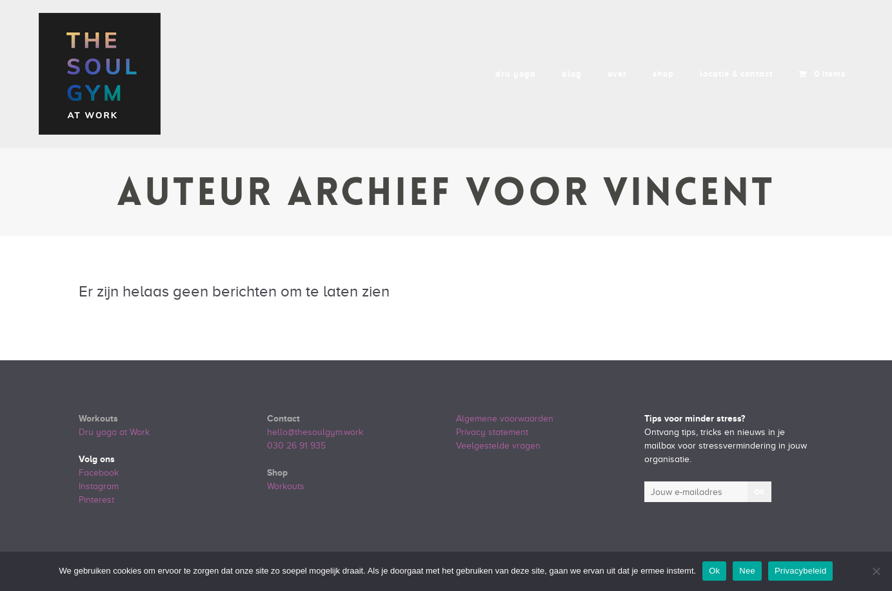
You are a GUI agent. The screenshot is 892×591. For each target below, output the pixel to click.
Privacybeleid (801, 571)
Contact (283, 418)
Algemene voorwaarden (504, 418)
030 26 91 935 (296, 446)
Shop (277, 472)
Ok (714, 571)
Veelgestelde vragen (498, 446)
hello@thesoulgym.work (315, 432)
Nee (747, 571)
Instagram (99, 486)
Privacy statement (492, 432)
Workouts (98, 418)
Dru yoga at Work (114, 432)
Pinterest (96, 500)
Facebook (99, 473)
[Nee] (875, 571)
